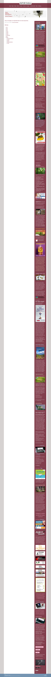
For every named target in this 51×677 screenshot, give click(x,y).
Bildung (7, 37)
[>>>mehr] (42, 371)
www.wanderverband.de (38, 510)
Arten (7, 29)
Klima (7, 30)
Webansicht (45, 675)
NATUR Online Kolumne (10, 38)
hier (40, 295)
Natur (7, 28)
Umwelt (7, 31)
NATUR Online (25, 3)
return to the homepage (15, 22)
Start (7, 27)
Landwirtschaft (8, 35)
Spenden (8, 39)
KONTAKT (37, 652)
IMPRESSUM (37, 649)
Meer (7, 36)
